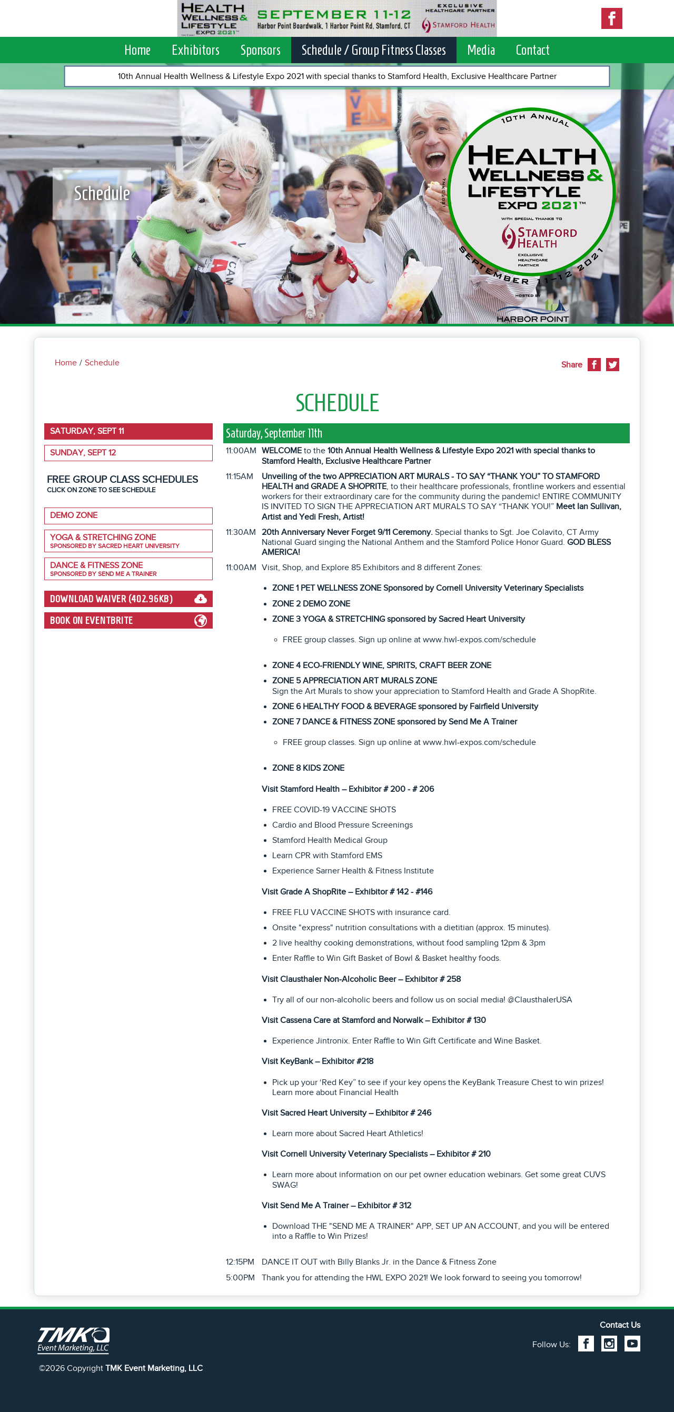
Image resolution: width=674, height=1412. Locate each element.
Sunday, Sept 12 (83, 453)
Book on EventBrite (91, 620)
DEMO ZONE (73, 515)
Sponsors (261, 49)
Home (137, 49)
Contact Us (620, 1325)
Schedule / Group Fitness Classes (374, 49)
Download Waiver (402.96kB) (111, 598)
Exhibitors (196, 49)
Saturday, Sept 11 (87, 431)
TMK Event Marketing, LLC (154, 1368)
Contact (533, 49)
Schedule (102, 362)
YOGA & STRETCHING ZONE (128, 541)
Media (481, 49)
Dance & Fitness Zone (128, 569)
